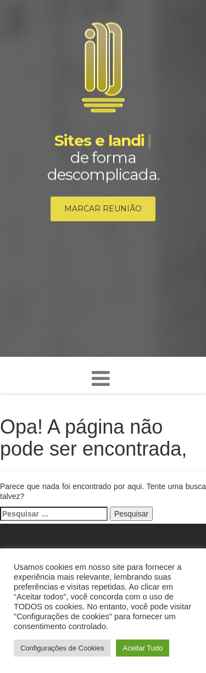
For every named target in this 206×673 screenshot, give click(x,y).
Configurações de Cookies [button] (62, 648)
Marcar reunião (103, 210)
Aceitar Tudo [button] (143, 648)
